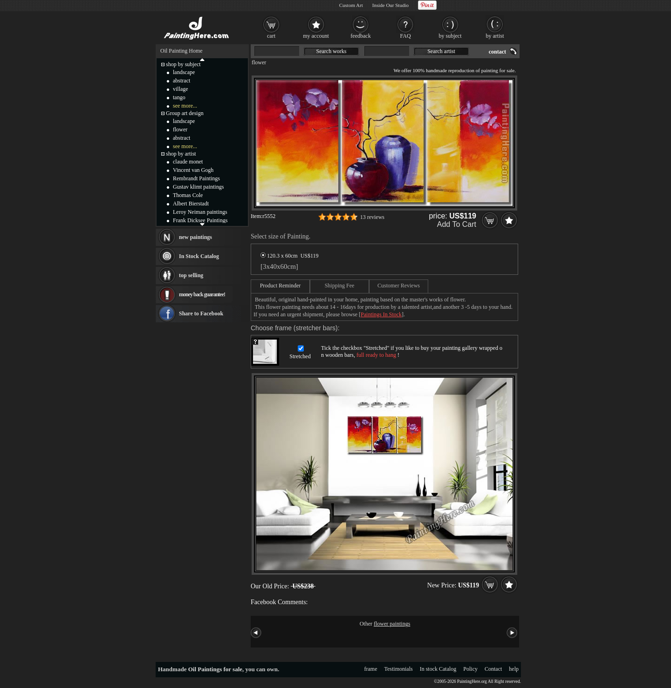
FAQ (405, 36)
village (180, 89)
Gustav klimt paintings (198, 187)
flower (259, 62)
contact (497, 51)
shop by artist (181, 153)
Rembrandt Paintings (196, 178)
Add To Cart (456, 224)
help (514, 669)
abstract (181, 80)
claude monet (188, 161)
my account (316, 36)
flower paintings (392, 623)
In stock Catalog (438, 669)
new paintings (195, 237)
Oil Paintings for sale (215, 669)
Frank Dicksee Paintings (200, 220)
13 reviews (372, 217)
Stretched (299, 356)
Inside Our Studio (390, 5)
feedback (360, 36)
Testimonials (398, 669)
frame (370, 669)
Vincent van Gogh (193, 170)
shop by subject (183, 64)
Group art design (185, 113)
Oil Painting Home (181, 51)
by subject (450, 36)
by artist (495, 36)
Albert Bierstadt (191, 203)
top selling (191, 275)
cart (271, 36)
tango (179, 97)
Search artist (441, 51)
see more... (185, 105)
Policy (470, 669)
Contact (493, 669)
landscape (184, 72)
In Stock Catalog (199, 256)
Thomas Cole (188, 195)
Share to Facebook (201, 313)
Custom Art (351, 5)
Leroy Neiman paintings (200, 212)
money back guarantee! (202, 294)
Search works (331, 51)
